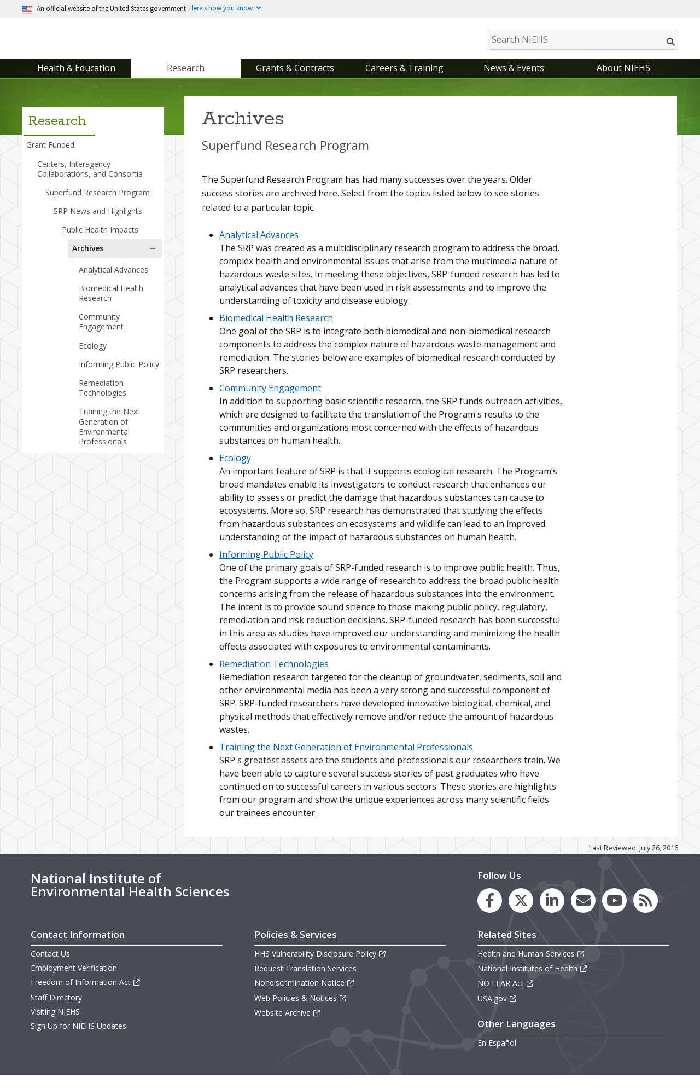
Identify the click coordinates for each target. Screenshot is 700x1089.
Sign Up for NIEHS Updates (78, 1037)
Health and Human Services (531, 964)
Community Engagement (101, 332)
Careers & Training (404, 79)
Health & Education (76, 79)
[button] (152, 260)
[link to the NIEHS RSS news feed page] (645, 911)
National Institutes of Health (532, 979)
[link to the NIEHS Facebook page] (489, 911)
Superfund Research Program (97, 203)
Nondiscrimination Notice (304, 994)
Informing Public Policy (119, 375)
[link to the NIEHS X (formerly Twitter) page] (521, 911)
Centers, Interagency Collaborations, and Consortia (90, 180)
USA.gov (497, 1009)
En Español (496, 1054)
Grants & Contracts (295, 79)
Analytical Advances (113, 280)
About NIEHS (623, 79)
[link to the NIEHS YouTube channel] (614, 911)
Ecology (93, 356)
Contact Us (50, 964)
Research (186, 79)
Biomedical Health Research (111, 304)
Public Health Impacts (100, 240)
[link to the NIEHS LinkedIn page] (552, 911)
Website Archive (287, 1023)
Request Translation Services (305, 979)
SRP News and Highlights (98, 222)
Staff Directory (56, 1008)
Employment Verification (74, 979)
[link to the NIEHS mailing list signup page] (583, 911)
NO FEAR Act (505, 994)
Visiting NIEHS (55, 1022)
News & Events (513, 79)
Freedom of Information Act (86, 993)
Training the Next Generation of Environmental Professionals (109, 438)
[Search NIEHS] (582, 40)
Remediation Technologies (102, 399)
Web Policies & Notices (300, 1009)
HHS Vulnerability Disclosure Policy (320, 964)
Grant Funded (50, 156)
